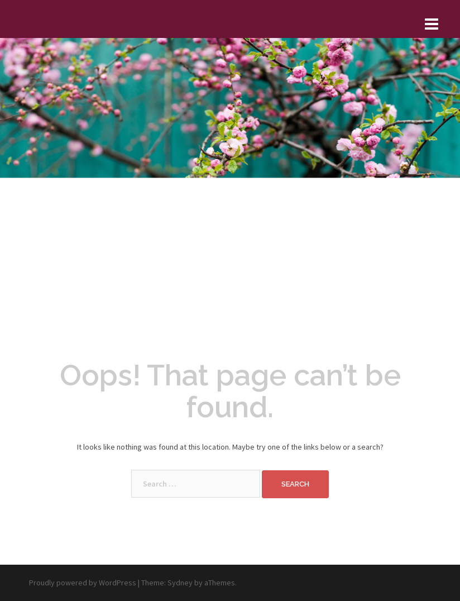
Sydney (180, 583)
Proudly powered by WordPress (82, 583)
